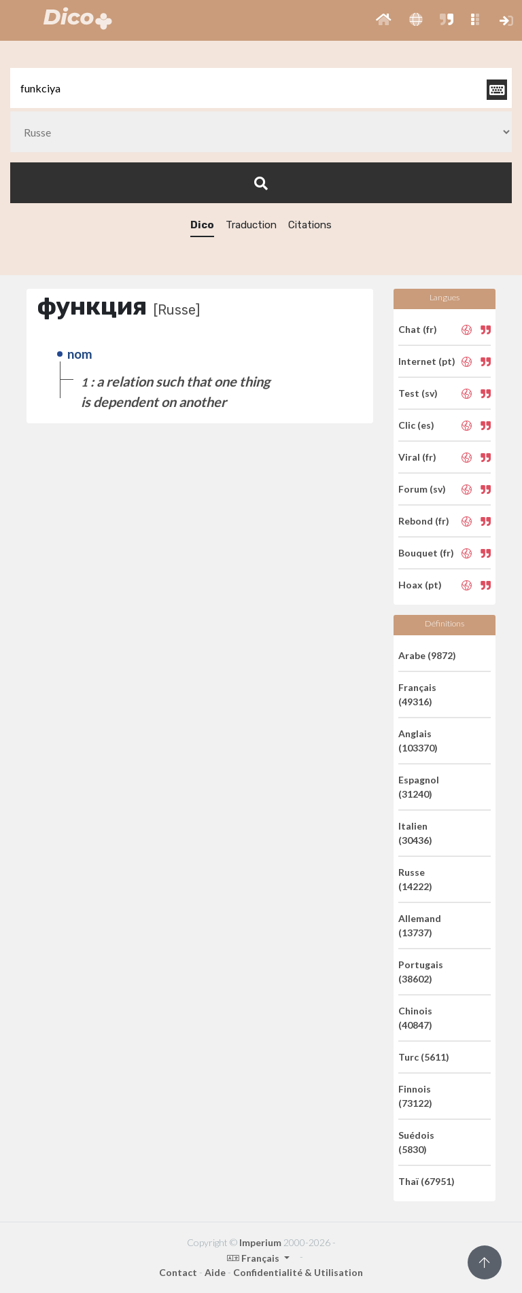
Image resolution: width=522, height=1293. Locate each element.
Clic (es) (416, 425)
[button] (383, 20)
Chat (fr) (417, 329)
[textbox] (261, 88)
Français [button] (254, 1258)
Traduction (251, 225)
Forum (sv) (422, 489)
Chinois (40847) (415, 1018)
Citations (310, 225)
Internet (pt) (426, 361)
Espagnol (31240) (418, 787)
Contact (178, 1272)
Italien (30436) (415, 833)
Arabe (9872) (427, 655)
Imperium (260, 1242)
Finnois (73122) (415, 1096)
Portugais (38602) (420, 972)
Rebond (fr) (423, 521)
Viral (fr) (417, 457)
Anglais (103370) (418, 741)
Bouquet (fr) (426, 553)
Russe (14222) (415, 879)
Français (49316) (417, 694)
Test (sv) (418, 393)
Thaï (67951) (426, 1181)
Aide (215, 1272)
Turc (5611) (423, 1057)
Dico (202, 225)
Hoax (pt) (420, 584)
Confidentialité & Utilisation (298, 1272)
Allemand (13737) (419, 925)
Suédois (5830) (416, 1142)
